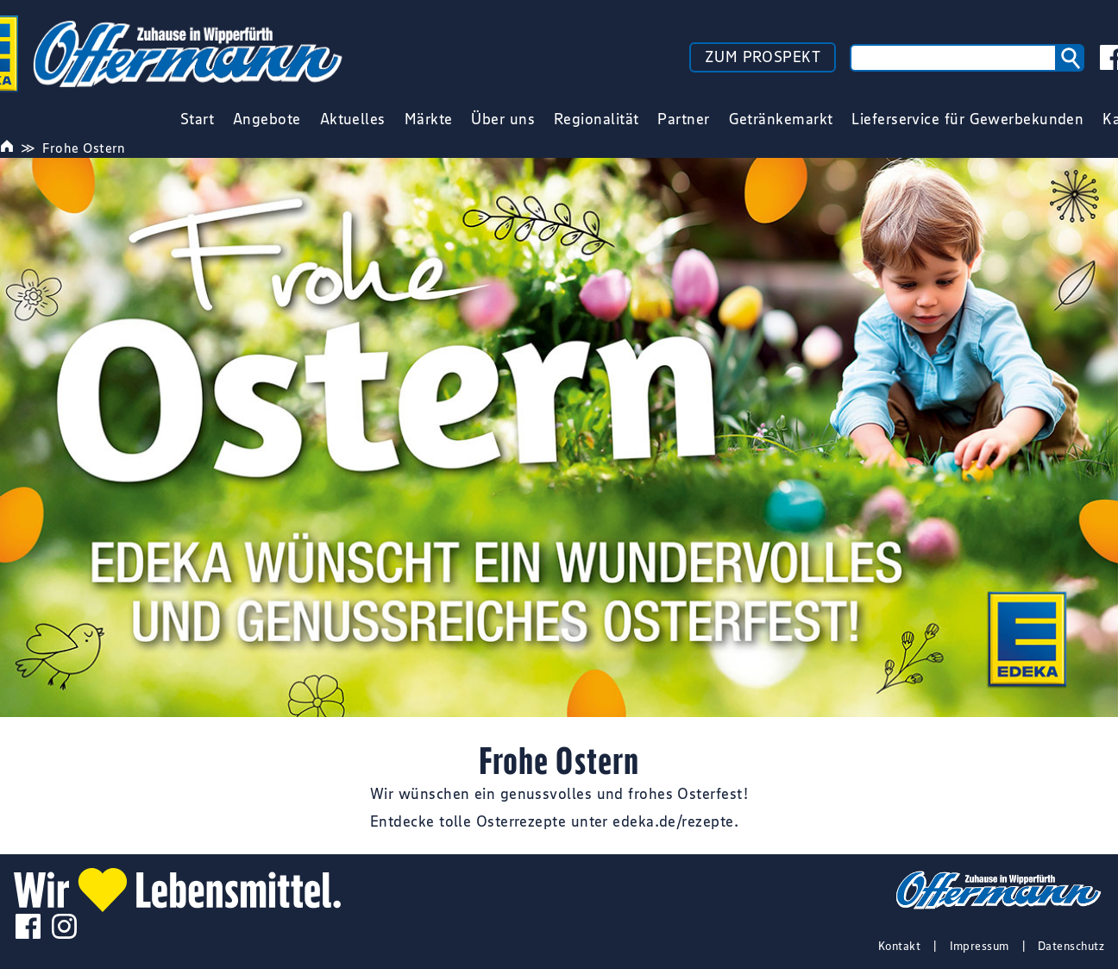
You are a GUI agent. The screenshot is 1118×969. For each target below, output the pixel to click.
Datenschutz (1071, 945)
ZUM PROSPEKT (762, 56)
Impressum (979, 945)
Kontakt (899, 945)
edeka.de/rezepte (672, 821)
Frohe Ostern (83, 147)
